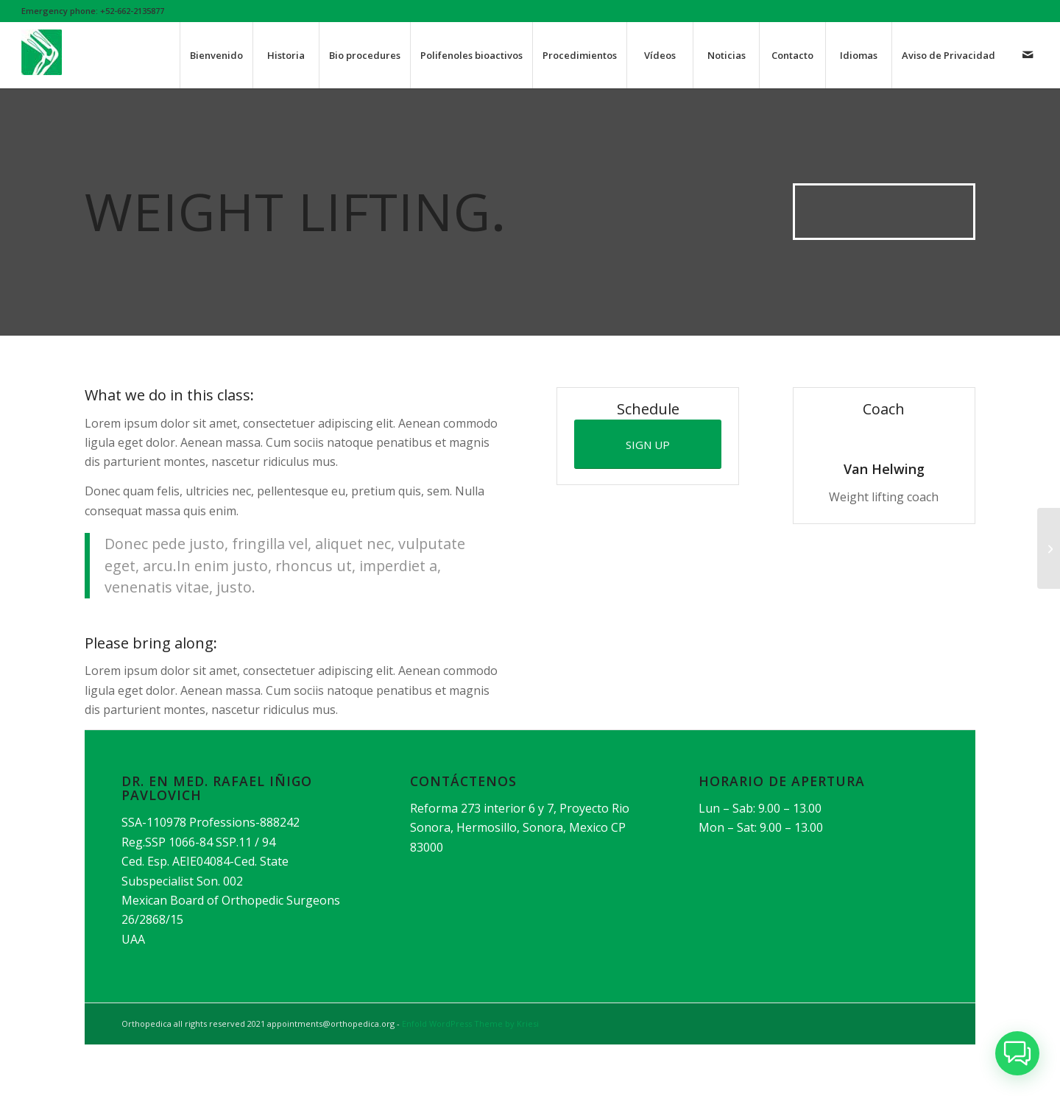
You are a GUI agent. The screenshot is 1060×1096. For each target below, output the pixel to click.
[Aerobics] (1048, 548)
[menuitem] (216, 55)
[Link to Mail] (1028, 54)
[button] (1017, 1053)
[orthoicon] (41, 62)
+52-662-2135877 (132, 10)
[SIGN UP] (647, 444)
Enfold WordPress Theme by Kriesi (470, 1023)
